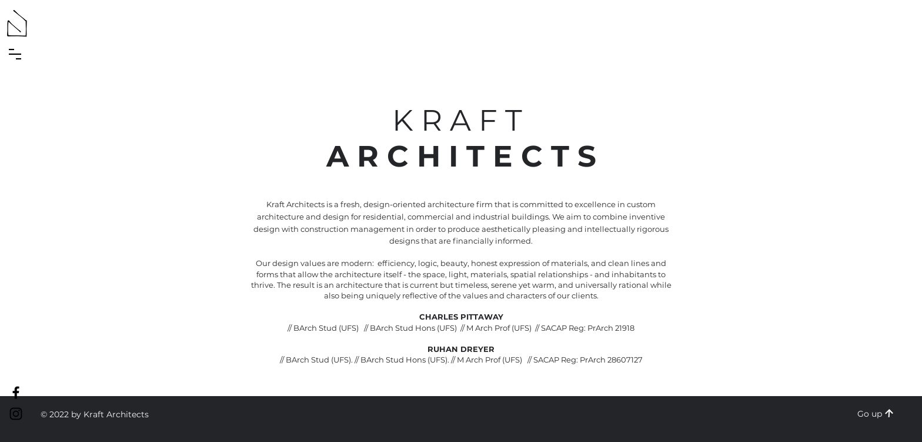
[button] (15, 54)
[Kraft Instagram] (16, 414)
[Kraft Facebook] (16, 392)
